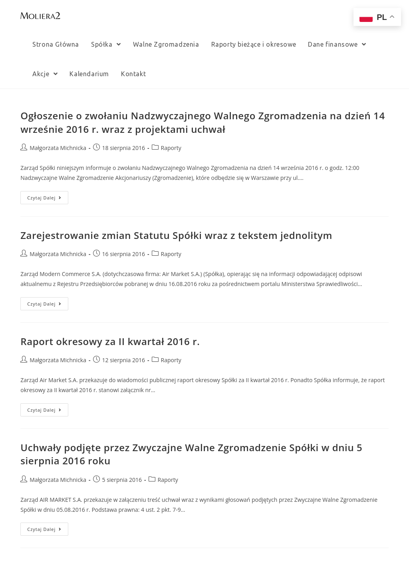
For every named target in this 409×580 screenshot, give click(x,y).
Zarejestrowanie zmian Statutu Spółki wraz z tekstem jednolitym (176, 235)
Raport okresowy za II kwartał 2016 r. (110, 341)
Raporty (171, 148)
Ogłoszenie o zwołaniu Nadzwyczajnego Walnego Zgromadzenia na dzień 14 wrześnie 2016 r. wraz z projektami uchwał (202, 122)
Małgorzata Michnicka (58, 148)
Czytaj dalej (44, 198)
